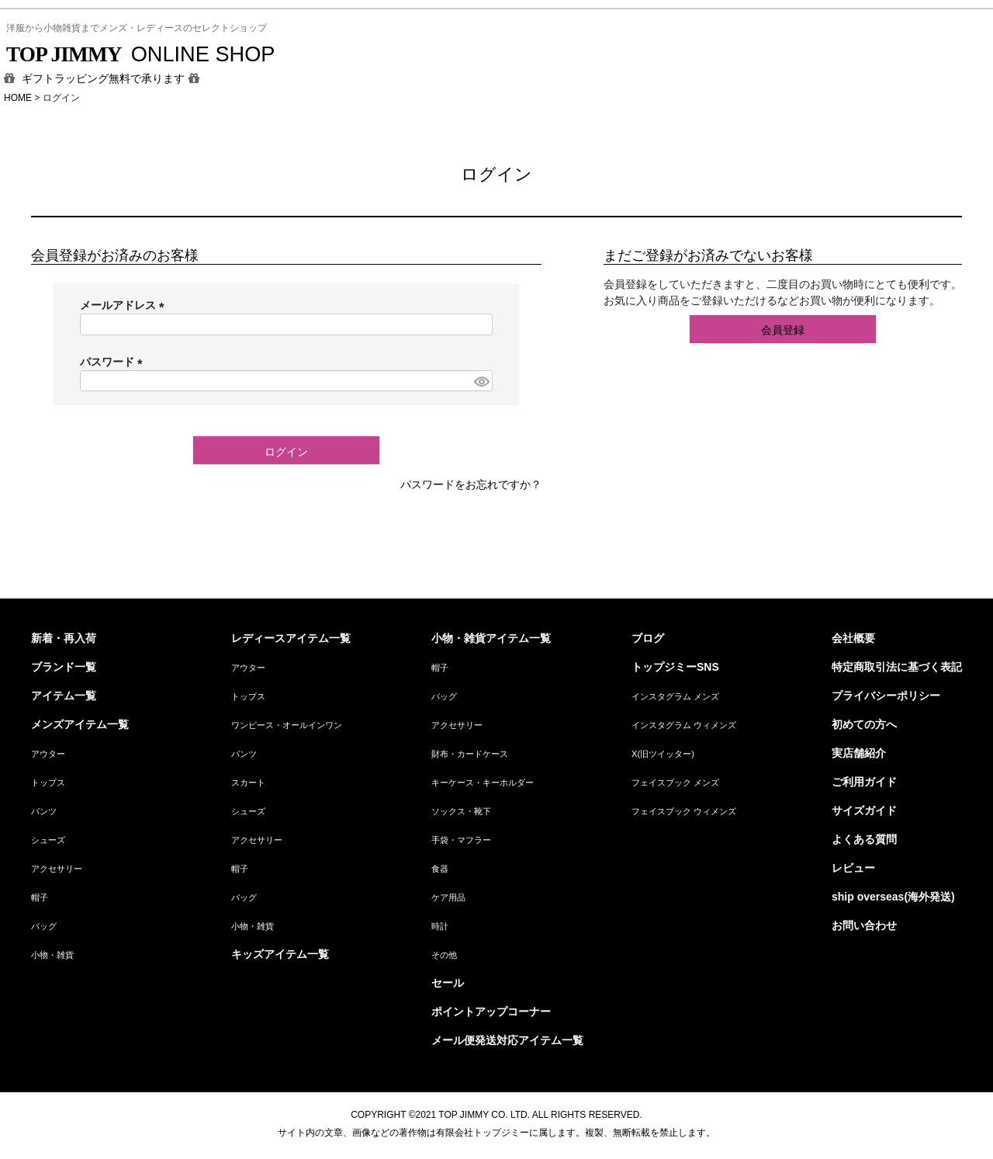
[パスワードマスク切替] (481, 381)
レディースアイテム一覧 (291, 638)
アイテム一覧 (63, 695)
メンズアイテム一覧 (80, 724)
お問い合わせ (864, 925)
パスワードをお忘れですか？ (470, 484)
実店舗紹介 (859, 753)
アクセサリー (56, 868)
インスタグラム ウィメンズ (683, 725)
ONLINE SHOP (140, 54)
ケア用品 (448, 897)
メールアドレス (125, 305)
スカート (248, 782)
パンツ (44, 811)
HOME (18, 97)
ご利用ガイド (864, 782)
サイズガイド (864, 810)
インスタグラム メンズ (675, 696)
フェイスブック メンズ (675, 782)
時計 (439, 926)
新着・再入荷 (63, 638)
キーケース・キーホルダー (482, 782)
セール (447, 983)
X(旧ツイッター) (662, 753)
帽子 (39, 897)
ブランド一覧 (63, 667)
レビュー (853, 868)
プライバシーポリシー (886, 695)
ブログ (647, 638)
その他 (444, 954)
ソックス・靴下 (461, 811)
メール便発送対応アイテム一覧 (507, 1040)
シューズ (48, 840)
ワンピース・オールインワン (286, 725)
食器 (439, 868)
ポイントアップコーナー (491, 1011)
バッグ (44, 926)
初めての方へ (864, 724)
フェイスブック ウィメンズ (683, 811)
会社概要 (853, 638)
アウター (48, 753)
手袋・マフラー (461, 840)
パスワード (114, 362)
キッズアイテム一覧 (280, 954)
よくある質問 (864, 839)
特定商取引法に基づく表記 (897, 667)
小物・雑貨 (52, 954)
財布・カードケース (469, 753)
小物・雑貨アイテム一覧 (491, 638)
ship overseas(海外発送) (893, 896)
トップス (48, 782)
